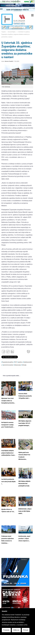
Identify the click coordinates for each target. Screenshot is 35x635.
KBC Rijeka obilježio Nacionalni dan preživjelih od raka (24, 484)
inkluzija (24, 365)
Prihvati (25, 630)
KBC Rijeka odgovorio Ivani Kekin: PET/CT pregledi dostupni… (24, 423)
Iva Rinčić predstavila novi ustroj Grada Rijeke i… (8, 481)
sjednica (20, 362)
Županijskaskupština (7, 362)
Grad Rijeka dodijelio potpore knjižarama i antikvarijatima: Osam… (8, 453)
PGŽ (15, 362)
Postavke (6, 630)
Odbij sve (16, 630)
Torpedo (3, 32)
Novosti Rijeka (11, 32)
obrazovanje (17, 365)
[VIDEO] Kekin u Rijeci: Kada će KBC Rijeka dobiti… (25, 511)
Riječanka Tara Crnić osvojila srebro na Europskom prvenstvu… (8, 401)
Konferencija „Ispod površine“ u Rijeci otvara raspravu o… (24, 538)
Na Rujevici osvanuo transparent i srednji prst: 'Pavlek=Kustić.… (7, 425)
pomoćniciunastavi (8, 365)
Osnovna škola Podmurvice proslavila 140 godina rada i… (25, 396)
